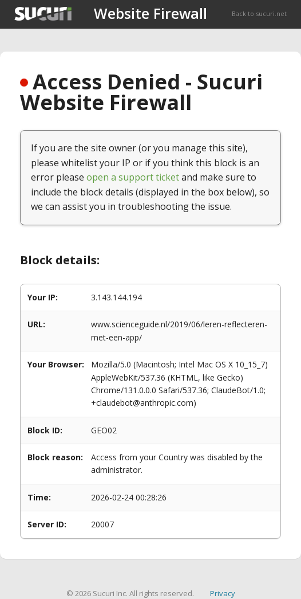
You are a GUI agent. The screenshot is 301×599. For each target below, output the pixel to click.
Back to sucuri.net (259, 13)
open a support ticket (132, 177)
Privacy (222, 593)
